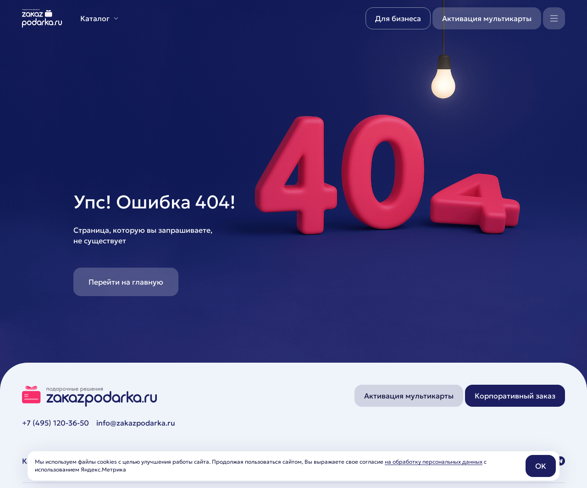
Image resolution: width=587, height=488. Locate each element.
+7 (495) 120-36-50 (55, 422)
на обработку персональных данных (433, 461)
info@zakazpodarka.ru (135, 422)
